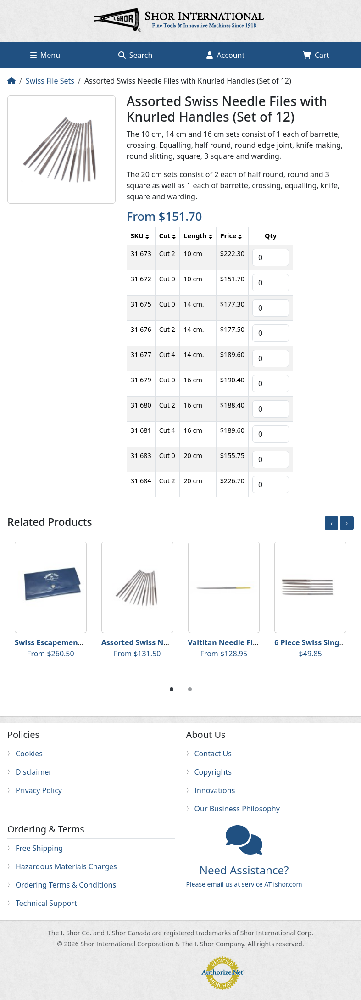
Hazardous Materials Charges (66, 866)
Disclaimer (34, 772)
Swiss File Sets (50, 81)
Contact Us (213, 754)
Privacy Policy (39, 790)
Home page (181, 21)
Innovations (214, 790)
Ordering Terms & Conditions (66, 885)
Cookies (29, 754)
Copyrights (213, 772)
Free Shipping (39, 848)
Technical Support (46, 903)
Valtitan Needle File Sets (232, 642)
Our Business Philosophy (237, 809)
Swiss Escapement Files (57, 642)
